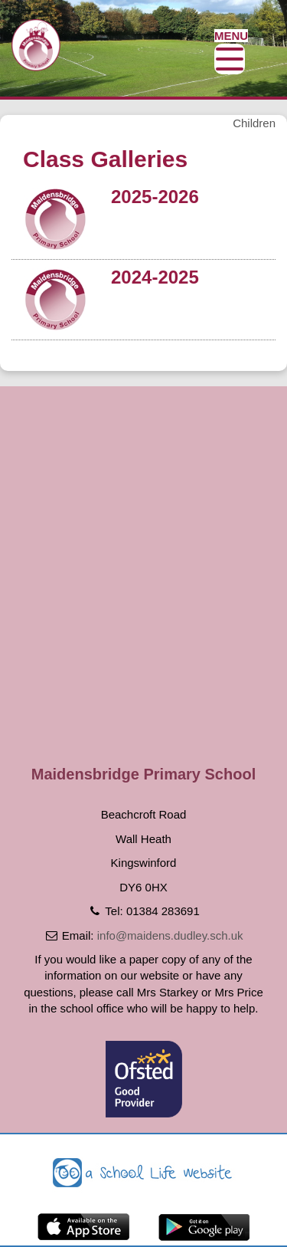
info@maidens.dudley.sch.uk (170, 935)
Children (254, 123)
